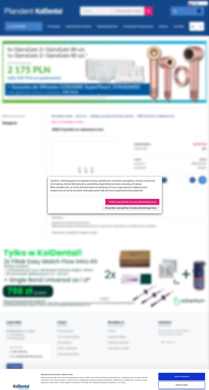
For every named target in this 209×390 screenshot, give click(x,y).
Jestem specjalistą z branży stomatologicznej (132, 202)
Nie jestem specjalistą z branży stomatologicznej (130, 208)
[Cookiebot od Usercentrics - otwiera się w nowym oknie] (21, 384)
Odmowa (181, 372)
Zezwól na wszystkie (181, 355)
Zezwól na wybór (182, 364)
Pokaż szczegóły (137, 384)
